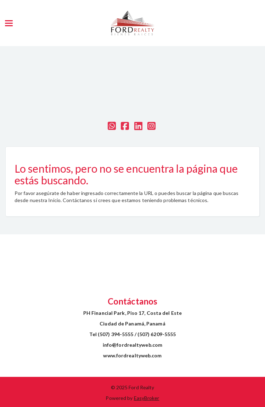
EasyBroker (146, 398)
